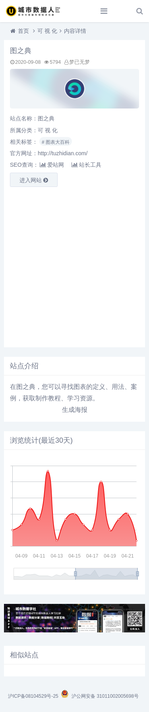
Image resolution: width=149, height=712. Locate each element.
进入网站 (33, 180)
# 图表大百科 (56, 142)
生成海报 (74, 409)
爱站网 (52, 165)
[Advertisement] (74, 267)
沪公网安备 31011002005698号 (99, 696)
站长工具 (86, 165)
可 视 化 (47, 31)
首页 (23, 31)
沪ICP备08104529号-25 (34, 696)
